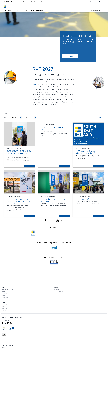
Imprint (3, 347)
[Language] (17, 117)
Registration (57, 289)
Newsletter (4, 291)
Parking (3, 295)
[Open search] (102, 10)
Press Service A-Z (5, 310)
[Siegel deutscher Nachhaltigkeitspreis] (4, 334)
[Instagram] (11, 323)
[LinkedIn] (8, 323)
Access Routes (4, 293)
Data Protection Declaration (7, 345)
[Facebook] (2, 323)
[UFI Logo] (4, 328)
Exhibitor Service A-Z (59, 291)
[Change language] (101, 2)
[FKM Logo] (11, 328)
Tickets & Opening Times (7, 289)
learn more (30, 166)
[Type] (31, 117)
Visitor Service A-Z (5, 297)
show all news (100, 117)
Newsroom (4, 306)
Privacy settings (5, 343)
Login (86, 1)
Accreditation (4, 304)
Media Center (4, 308)
